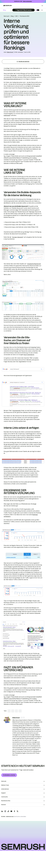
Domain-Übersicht (17, 237)
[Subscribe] (23, 10)
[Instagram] (5, 811)
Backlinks (33, 120)
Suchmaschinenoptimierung (12, 79)
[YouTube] (11, 811)
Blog (4, 10)
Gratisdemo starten (9, 775)
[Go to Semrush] (7, 5)
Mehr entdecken (27, 1)
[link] (7, 720)
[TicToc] (8, 811)
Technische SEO (24, 16)
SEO (16, 16)
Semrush (6, 16)
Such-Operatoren (29, 354)
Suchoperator (16, 410)
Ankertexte (7, 115)
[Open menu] (42, 5)
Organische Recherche (34, 263)
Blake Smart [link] (10, 52)
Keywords (13, 75)
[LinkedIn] (2, 811)
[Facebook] (14, 811)
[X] (17, 811)
